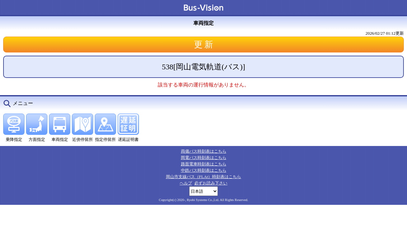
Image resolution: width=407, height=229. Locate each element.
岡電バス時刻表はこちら (203, 157)
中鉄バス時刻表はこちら (203, 170)
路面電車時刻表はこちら (203, 164)
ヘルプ (186, 183)
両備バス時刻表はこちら (203, 151)
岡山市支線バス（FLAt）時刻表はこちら (203, 176)
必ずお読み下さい (210, 183)
